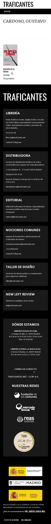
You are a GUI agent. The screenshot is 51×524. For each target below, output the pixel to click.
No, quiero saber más (35, 511)
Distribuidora (18, 155)
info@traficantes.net (25, 372)
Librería (13, 113)
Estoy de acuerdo (11, 519)
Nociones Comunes (23, 230)
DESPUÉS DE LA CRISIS (8, 70)
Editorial (14, 200)
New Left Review (20, 294)
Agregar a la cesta (12, 73)
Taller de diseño (20, 267)
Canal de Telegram (13, 142)
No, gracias (26, 519)
